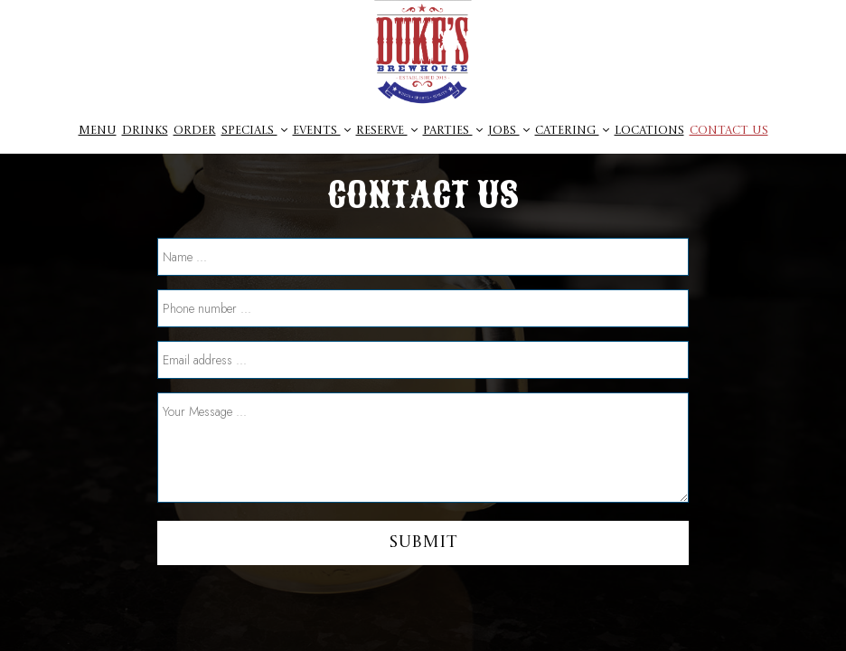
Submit (423, 542)
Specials (254, 131)
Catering (572, 131)
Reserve (387, 131)
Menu (98, 131)
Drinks (145, 131)
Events (322, 131)
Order (195, 131)
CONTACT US (729, 131)
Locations (649, 131)
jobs (509, 131)
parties (453, 131)
